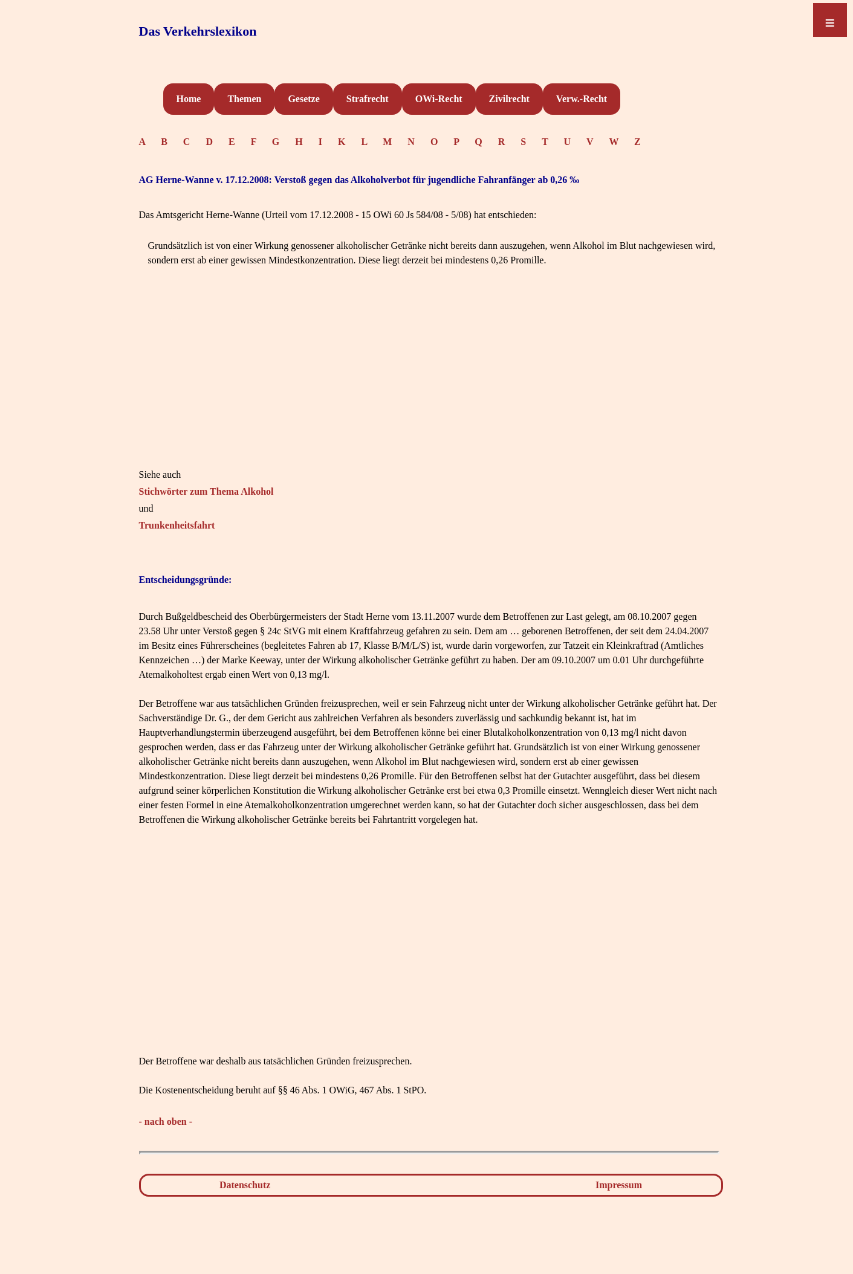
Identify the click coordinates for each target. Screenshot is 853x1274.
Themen (244, 99)
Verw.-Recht (581, 99)
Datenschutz (244, 1185)
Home (189, 99)
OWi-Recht (438, 99)
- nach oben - (165, 1121)
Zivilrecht (509, 99)
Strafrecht (367, 99)
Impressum (618, 1185)
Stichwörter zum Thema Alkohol (206, 491)
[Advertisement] (429, 383)
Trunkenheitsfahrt (177, 525)
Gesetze (303, 99)
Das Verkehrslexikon (198, 31)
